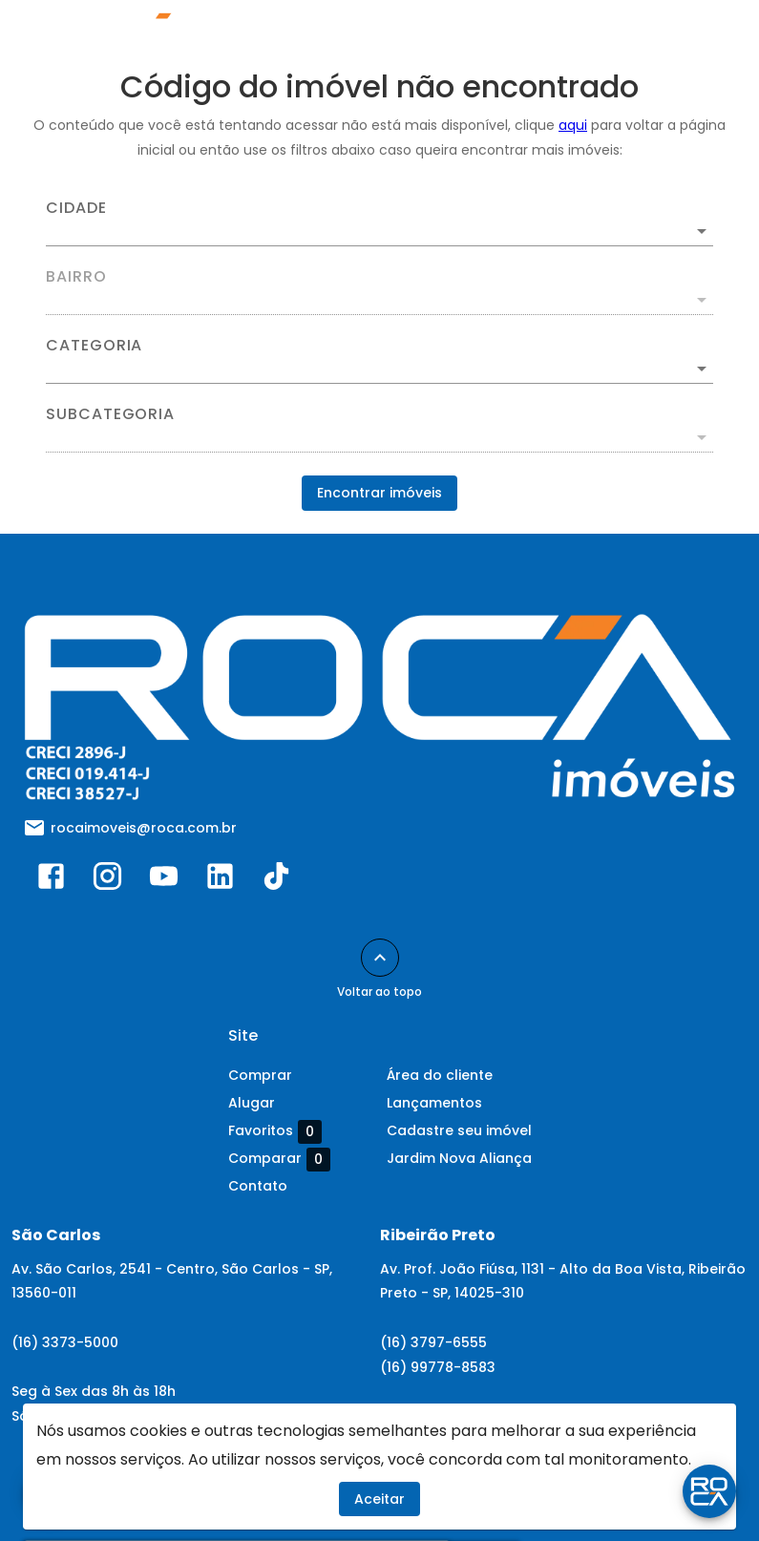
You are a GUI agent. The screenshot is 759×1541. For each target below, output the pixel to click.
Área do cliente (440, 1075)
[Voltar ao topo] (380, 958)
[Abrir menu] (696, 34)
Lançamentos (434, 1102)
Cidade (76, 208)
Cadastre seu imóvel (459, 1130)
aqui (573, 125)
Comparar (279, 1159)
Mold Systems (598, 1490)
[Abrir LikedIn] (220, 880)
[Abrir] (701, 231)
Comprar (260, 1075)
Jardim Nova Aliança (459, 1158)
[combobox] (379, 223)
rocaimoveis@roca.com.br (144, 827)
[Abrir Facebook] (51, 880)
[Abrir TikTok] (276, 880)
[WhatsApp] (49, 1491)
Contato (257, 1185)
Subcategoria (110, 414)
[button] (379, 368)
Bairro (76, 277)
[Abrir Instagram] (107, 880)
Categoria (94, 345)
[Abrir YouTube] (163, 880)
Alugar (251, 1102)
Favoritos (275, 1131)
